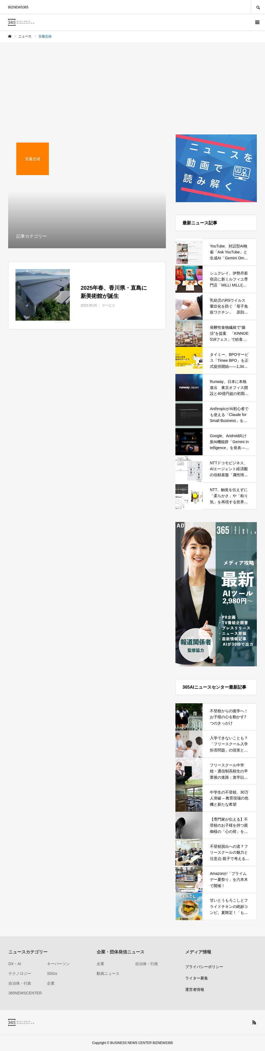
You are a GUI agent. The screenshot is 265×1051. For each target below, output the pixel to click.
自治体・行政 (19, 983)
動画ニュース (108, 973)
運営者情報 (194, 989)
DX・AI (14, 964)
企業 (51, 983)
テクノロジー (19, 973)
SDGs (52, 973)
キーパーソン (58, 964)
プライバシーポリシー (204, 967)
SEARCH (258, 7)
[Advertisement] (132, 83)
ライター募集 (196, 978)
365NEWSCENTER (25, 993)
